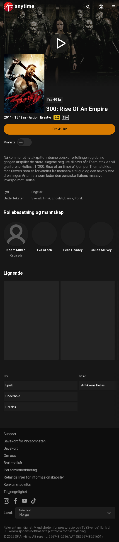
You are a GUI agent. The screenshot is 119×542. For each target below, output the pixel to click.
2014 (7, 117)
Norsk (79, 198)
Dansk (68, 198)
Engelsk (37, 192)
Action (34, 117)
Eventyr (45, 117)
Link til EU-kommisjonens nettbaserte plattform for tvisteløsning (57, 529)
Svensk (37, 198)
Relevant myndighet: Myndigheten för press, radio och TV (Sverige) (51, 527)
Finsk (47, 198)
